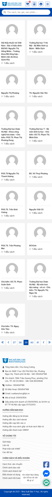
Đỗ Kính (32, 245)
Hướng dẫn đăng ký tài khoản (15, 416)
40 (31, 342)
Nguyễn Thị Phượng (10, 93)
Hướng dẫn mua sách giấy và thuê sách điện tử (23, 426)
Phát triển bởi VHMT (11, 449)
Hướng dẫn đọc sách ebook (15, 419)
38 (20, 342)
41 (38, 342)
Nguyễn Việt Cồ (36, 209)
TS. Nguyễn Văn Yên (38, 93)
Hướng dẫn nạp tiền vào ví (14, 423)
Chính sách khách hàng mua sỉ (16, 471)
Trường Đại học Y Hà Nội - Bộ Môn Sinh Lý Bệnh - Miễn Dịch (38, 46)
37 (14, 342)
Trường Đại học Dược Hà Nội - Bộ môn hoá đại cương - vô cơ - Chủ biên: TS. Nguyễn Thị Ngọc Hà (39, 287)
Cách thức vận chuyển (12, 464)
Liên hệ (6, 445)
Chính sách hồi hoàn (12, 478)
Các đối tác (8, 452)
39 (26, 342)
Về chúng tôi (9, 436)
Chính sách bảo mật (11, 467)
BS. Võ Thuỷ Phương (38, 173)
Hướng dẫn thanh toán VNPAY (16, 430)
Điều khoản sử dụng (11, 474)
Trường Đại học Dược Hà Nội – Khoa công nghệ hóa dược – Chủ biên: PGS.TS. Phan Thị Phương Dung (11, 134)
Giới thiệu (7, 442)
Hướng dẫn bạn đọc (13, 410)
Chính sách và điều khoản (16, 458)
